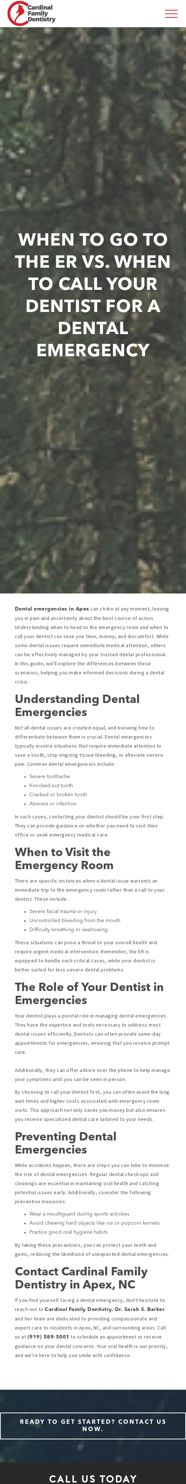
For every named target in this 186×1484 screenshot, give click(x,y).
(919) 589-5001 (49, 1337)
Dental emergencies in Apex (52, 609)
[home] (31, 13)
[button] (171, 14)
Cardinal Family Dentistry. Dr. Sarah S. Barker (105, 1309)
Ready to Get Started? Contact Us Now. (93, 1425)
